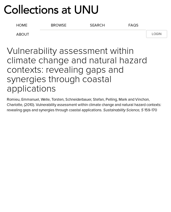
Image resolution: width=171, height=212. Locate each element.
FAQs (133, 25)
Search (97, 25)
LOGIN (157, 34)
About (22, 34)
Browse (58, 25)
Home (21, 25)
